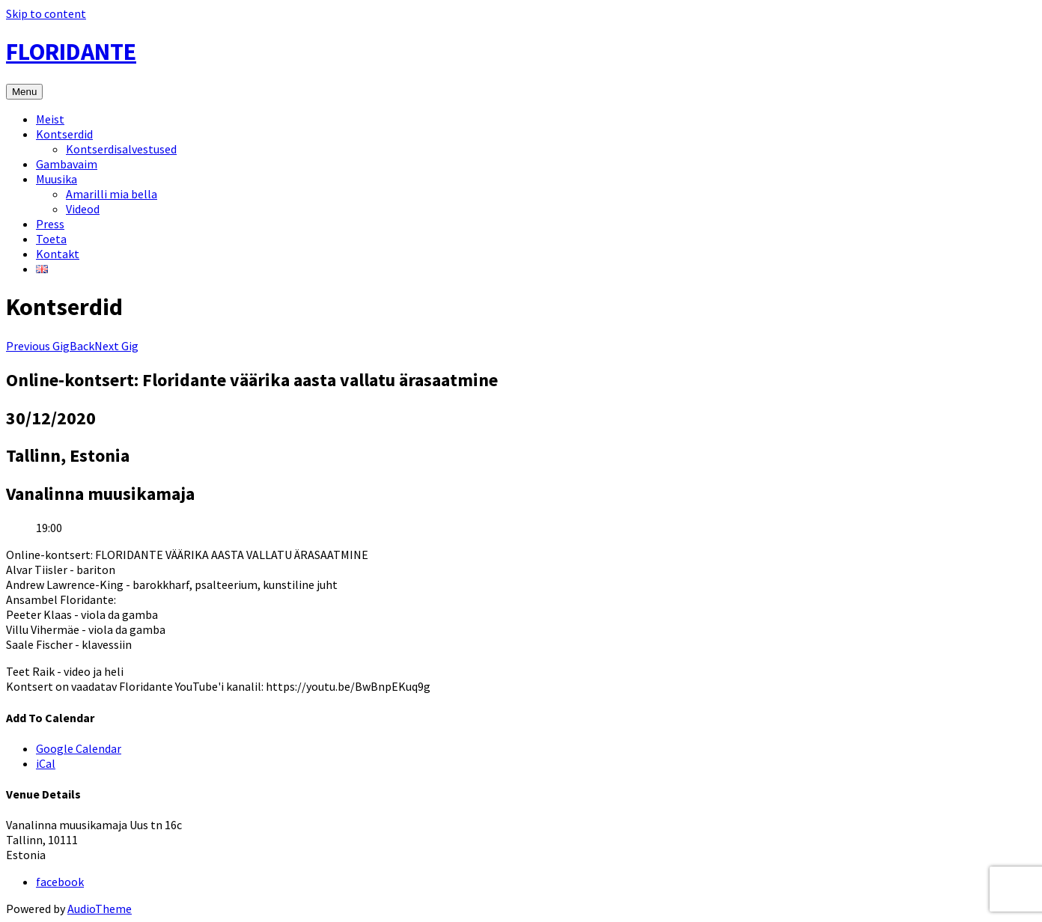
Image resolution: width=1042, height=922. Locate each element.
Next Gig (116, 345)
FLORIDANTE (71, 52)
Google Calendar (78, 748)
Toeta (51, 238)
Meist (50, 119)
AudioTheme (99, 908)
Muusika (56, 178)
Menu (24, 91)
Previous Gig (38, 345)
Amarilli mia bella (111, 193)
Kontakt (57, 253)
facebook (60, 881)
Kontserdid (64, 133)
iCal (45, 763)
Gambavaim (66, 163)
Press (50, 223)
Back (82, 345)
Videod (83, 208)
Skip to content (46, 13)
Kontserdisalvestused (121, 148)
